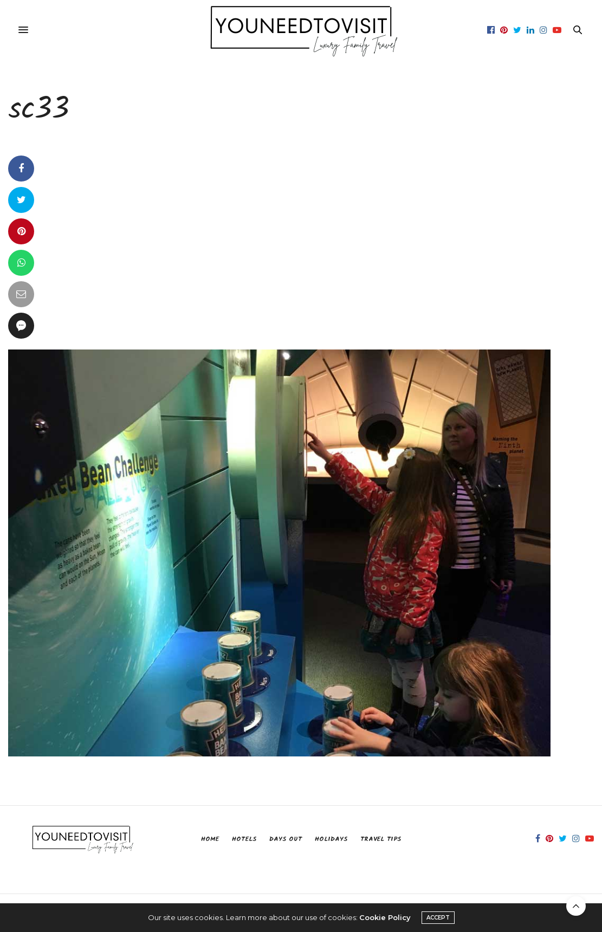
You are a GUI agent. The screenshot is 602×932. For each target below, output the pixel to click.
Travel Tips (380, 839)
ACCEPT (438, 917)
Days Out (285, 839)
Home (210, 839)
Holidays (331, 839)
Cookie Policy (385, 917)
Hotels (244, 839)
